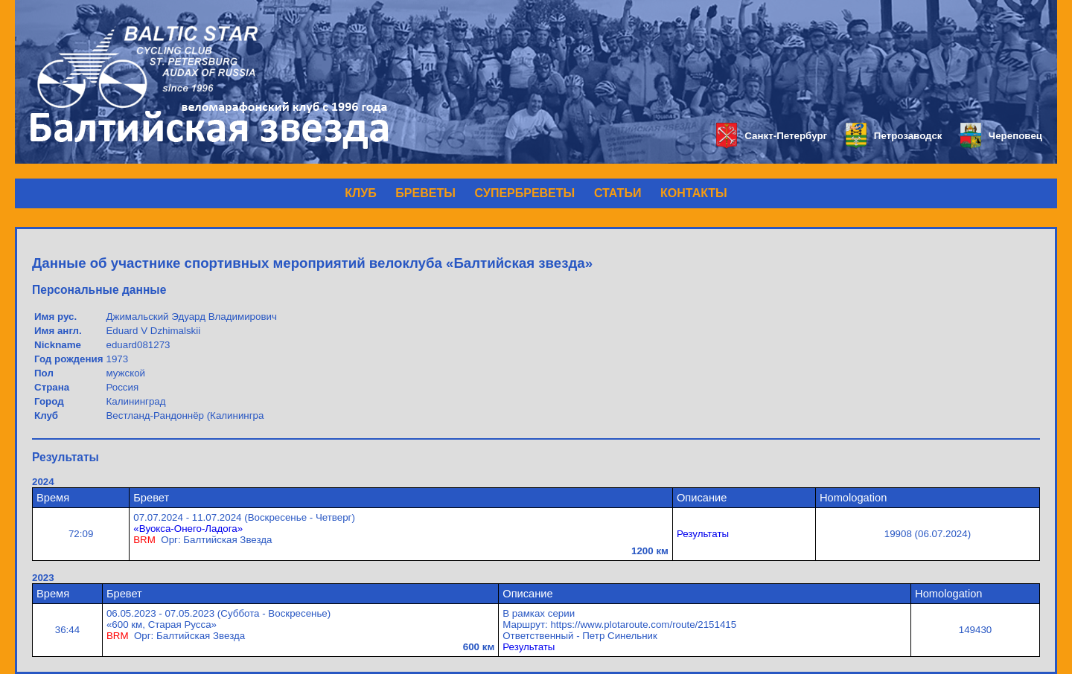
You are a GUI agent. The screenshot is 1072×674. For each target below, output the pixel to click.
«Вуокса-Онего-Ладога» (188, 528)
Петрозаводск (894, 136)
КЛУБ (360, 193)
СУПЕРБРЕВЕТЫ (525, 193)
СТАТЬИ (617, 193)
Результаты (703, 533)
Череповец (1001, 136)
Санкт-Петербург (771, 136)
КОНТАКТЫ (693, 193)
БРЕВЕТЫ (425, 193)
